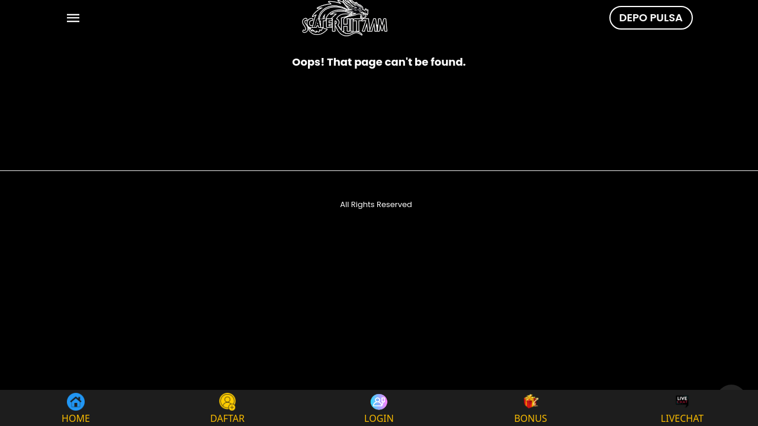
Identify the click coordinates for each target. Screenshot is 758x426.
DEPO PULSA (651, 17)
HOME (76, 408)
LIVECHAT (682, 408)
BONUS (530, 408)
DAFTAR (227, 408)
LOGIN (379, 408)
